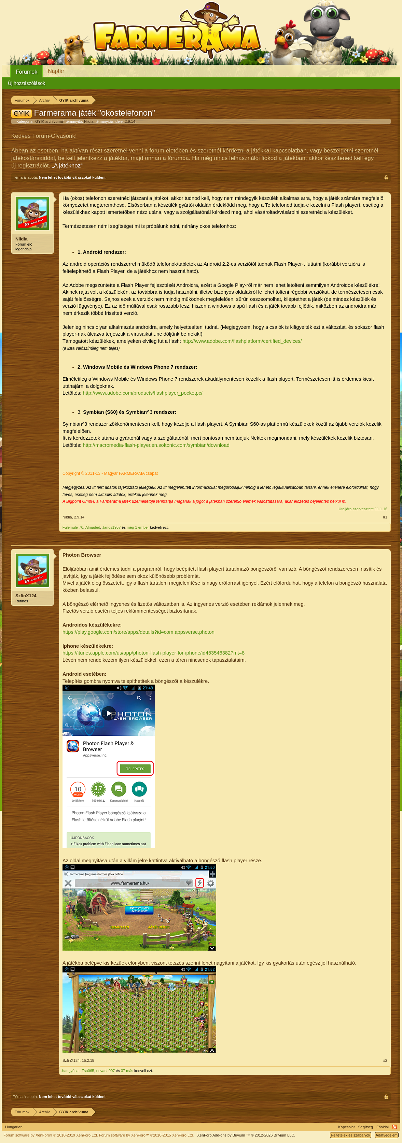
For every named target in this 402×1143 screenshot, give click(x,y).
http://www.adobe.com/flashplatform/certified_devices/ (242, 341)
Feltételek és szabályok (350, 1135)
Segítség (365, 1127)
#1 (385, 517)
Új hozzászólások (26, 83)
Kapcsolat (346, 1127)
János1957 (111, 527)
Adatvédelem (387, 1135)
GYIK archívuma (49, 121)
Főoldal (382, 1127)
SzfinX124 (25, 595)
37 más (127, 1071)
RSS (394, 1127)
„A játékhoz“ (67, 165)
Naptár (56, 71)
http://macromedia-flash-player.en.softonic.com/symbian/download (156, 445)
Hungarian (14, 1127)
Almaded (92, 527)
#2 (385, 1060)
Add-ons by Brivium (246, 1135)
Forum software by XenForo (50, 1135)
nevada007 (105, 1071)
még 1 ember (138, 527)
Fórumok (26, 72)
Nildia (89, 121)
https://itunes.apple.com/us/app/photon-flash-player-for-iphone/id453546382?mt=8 (154, 653)
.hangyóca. (70, 1071)
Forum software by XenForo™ (146, 1135)
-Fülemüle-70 (72, 527)
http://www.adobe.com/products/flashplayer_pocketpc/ (142, 393)
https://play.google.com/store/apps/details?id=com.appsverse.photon (138, 632)
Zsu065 (88, 1071)
